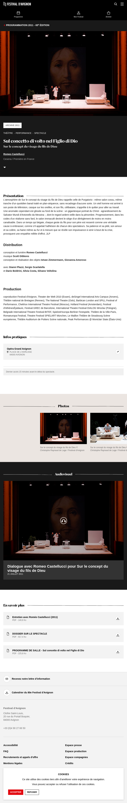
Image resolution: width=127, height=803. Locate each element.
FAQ (5, 751)
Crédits (69, 763)
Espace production (76, 751)
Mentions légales (12, 763)
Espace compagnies (76, 757)
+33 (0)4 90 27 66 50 (14, 728)
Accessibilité (10, 745)
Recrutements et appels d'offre (20, 757)
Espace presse (73, 745)
